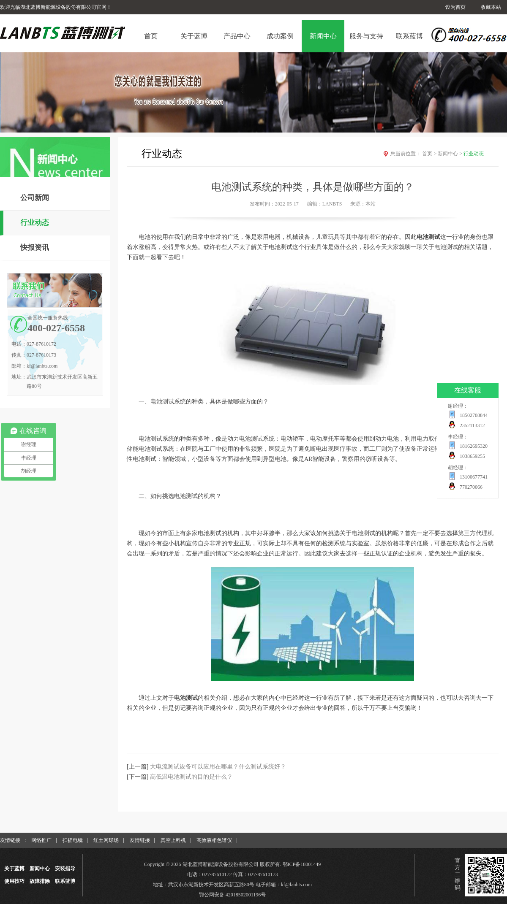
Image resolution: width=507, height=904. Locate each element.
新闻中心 (450, 154)
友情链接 (140, 840)
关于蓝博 (14, 869)
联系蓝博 (65, 881)
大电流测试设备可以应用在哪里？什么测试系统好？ (218, 766)
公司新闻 (34, 198)
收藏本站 (491, 7)
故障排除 (40, 881)
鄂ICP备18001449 (302, 864)
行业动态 (34, 223)
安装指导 (65, 869)
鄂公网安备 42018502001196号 (232, 895)
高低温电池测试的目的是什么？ (191, 777)
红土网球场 (106, 840)
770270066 (471, 487)
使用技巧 (14, 881)
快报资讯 (34, 248)
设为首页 (455, 7)
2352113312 (472, 425)
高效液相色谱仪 (214, 840)
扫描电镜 (73, 840)
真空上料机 (173, 840)
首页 (430, 154)
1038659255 (472, 456)
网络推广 (41, 840)
